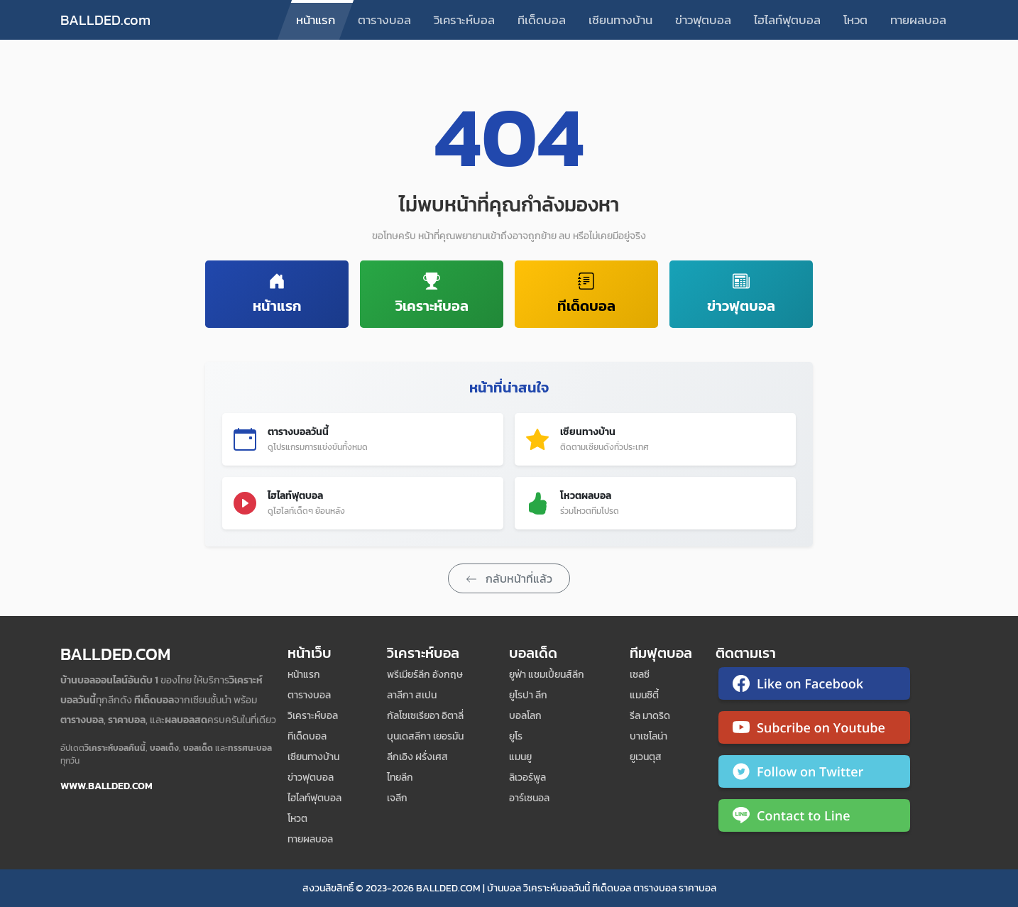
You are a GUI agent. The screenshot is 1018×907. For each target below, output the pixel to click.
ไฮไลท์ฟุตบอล (787, 20)
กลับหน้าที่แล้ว (509, 578)
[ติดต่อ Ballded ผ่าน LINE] (814, 818)
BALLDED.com (105, 20)
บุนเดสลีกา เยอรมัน (425, 736)
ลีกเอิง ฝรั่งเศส (417, 756)
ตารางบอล (384, 20)
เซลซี (640, 674)
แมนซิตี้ (644, 695)
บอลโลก (525, 715)
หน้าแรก (315, 20)
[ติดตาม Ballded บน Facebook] (814, 686)
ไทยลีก (400, 777)
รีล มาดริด (650, 715)
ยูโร (515, 736)
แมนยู (520, 756)
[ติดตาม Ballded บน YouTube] (814, 730)
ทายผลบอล (918, 20)
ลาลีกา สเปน (412, 695)
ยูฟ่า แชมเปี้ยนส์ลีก (546, 674)
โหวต (855, 20)
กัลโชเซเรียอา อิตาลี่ (425, 715)
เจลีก (397, 798)
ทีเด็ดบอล (542, 20)
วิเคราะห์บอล (464, 20)
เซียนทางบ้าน (620, 20)
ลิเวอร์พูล (527, 777)
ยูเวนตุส (646, 756)
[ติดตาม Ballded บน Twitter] (814, 774)
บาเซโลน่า (648, 736)
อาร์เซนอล (529, 798)
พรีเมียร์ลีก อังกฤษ (425, 674)
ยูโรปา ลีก (528, 695)
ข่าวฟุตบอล (703, 20)
